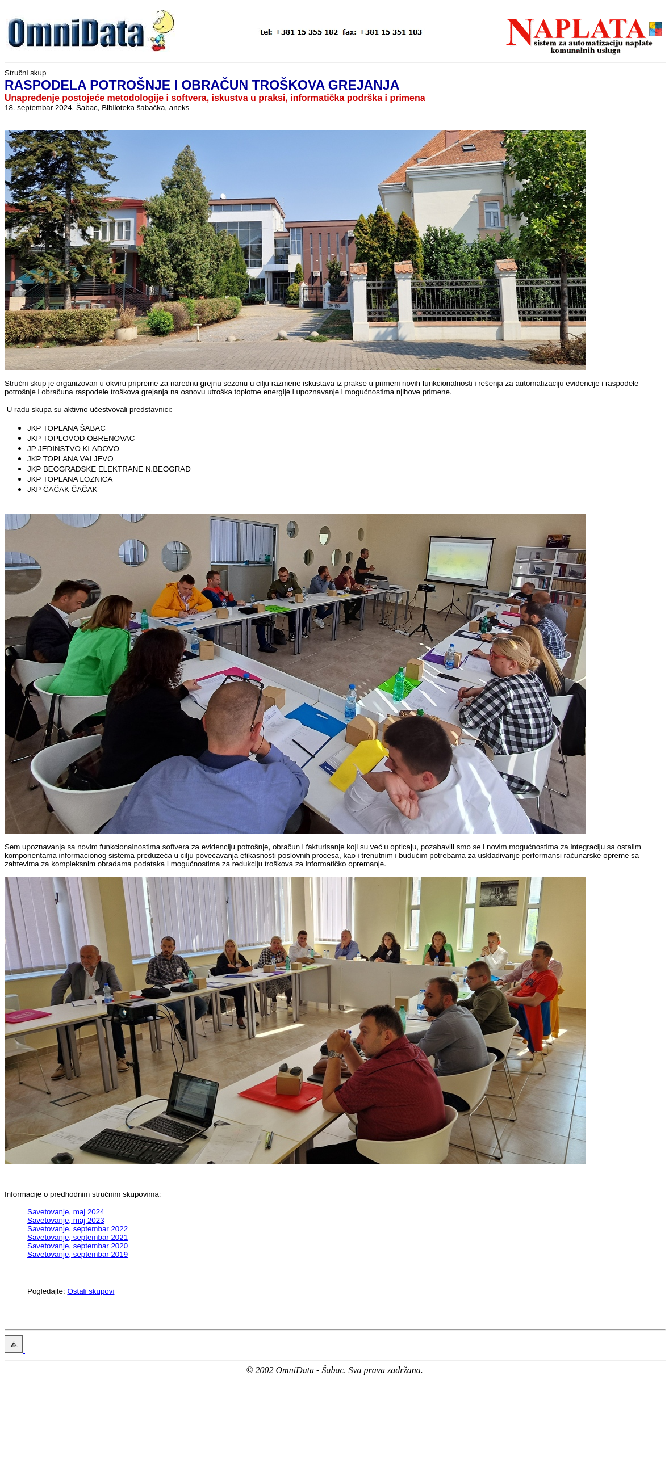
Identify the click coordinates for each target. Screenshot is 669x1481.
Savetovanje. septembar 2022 (77, 1229)
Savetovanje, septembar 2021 (77, 1237)
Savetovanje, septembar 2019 (77, 1254)
